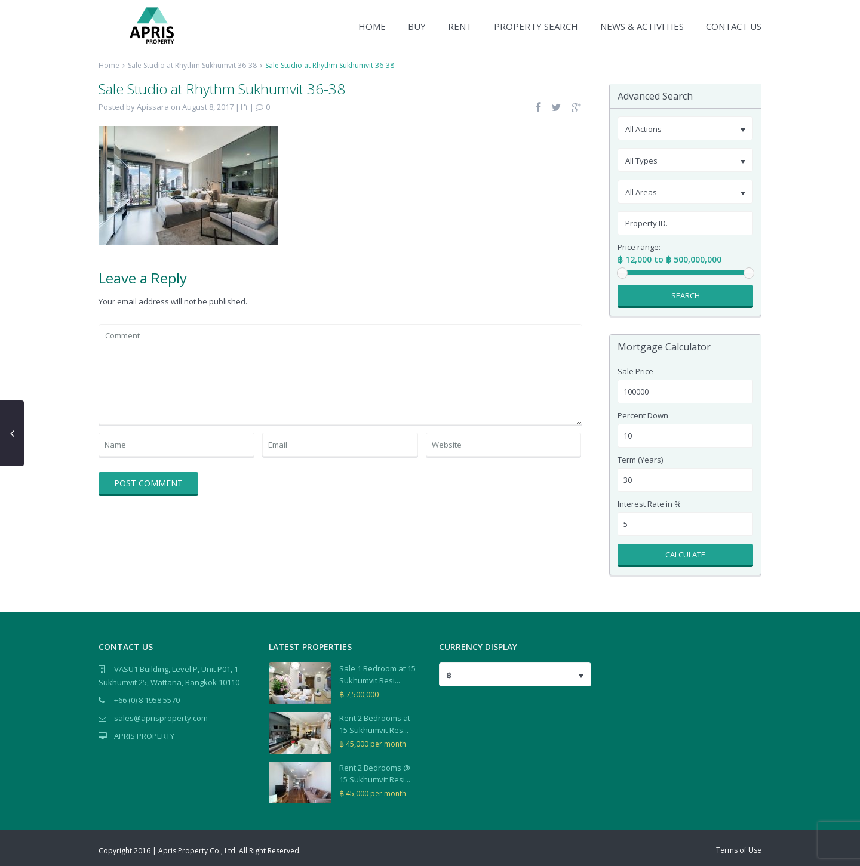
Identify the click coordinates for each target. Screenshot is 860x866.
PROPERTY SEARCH (536, 26)
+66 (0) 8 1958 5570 (147, 700)
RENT (460, 26)
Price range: (639, 247)
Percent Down (643, 416)
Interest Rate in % (649, 504)
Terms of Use (738, 850)
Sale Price (635, 371)
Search (685, 295)
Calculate (685, 554)
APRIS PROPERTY (144, 736)
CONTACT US (733, 26)
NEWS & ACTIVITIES (642, 26)
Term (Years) (640, 460)
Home (109, 65)
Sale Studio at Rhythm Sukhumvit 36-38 (192, 65)
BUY (417, 26)
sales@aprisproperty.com (161, 718)
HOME (372, 26)
